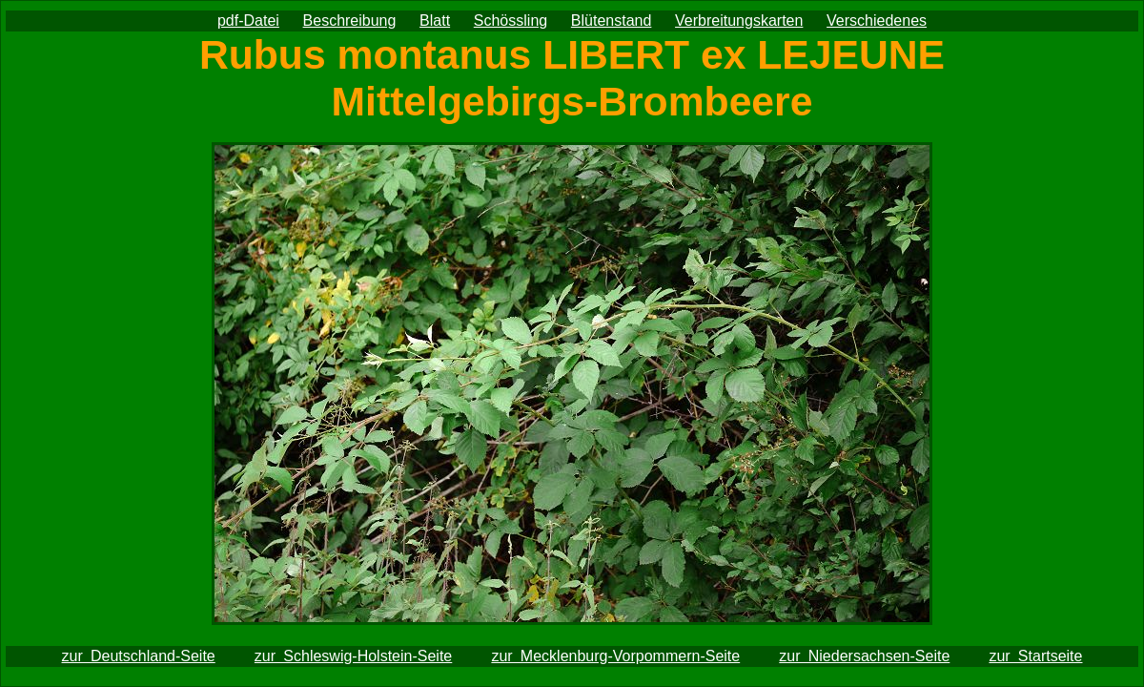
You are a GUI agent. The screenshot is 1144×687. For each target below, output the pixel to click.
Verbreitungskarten (739, 20)
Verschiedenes (877, 20)
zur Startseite (1035, 656)
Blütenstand (611, 20)
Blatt (434, 20)
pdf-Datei (248, 20)
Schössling (510, 20)
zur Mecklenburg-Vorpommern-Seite (615, 656)
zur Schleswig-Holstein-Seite (353, 656)
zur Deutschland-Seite (138, 656)
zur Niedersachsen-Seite (864, 656)
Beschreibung (350, 20)
